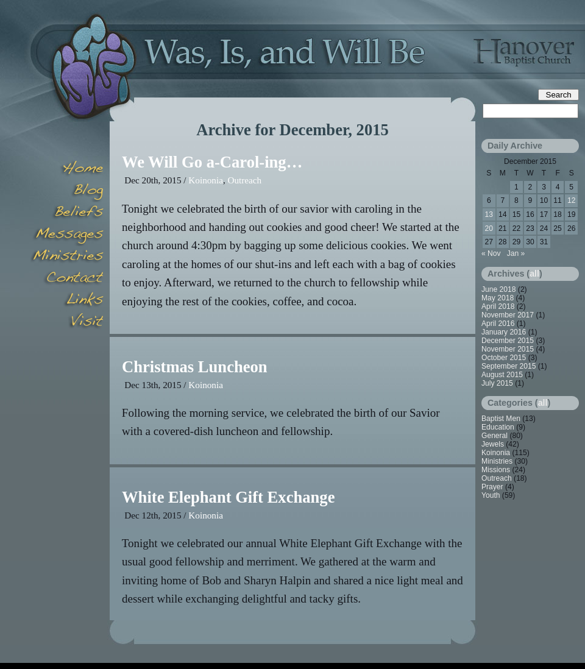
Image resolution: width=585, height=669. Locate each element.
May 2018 (497, 298)
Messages (67, 235)
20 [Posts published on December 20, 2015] (489, 228)
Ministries (496, 461)
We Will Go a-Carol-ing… (212, 162)
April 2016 (497, 323)
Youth (490, 495)
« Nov (491, 253)
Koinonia (205, 180)
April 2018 (497, 306)
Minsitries (67, 257)
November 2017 (507, 315)
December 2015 (507, 340)
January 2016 (503, 332)
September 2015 (508, 366)
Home (67, 169)
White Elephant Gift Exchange (228, 497)
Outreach (244, 180)
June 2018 (498, 289)
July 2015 (497, 383)
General (494, 435)
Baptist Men (500, 418)
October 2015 (503, 357)
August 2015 (502, 374)
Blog (67, 191)
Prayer (492, 487)
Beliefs (67, 213)
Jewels (492, 444)
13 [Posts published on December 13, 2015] (489, 214)
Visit (67, 323)
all (534, 273)
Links (67, 301)
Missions (495, 469)
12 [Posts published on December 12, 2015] (571, 200)
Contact (67, 279)
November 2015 (507, 349)
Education (497, 427)
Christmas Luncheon (195, 367)
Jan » (516, 253)
